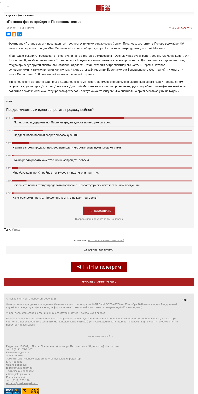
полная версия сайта (99, 336)
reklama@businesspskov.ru (22, 383)
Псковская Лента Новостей (106, 240)
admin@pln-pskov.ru (18, 374)
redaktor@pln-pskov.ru (19, 367)
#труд (16, 229)
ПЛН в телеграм (99, 267)
